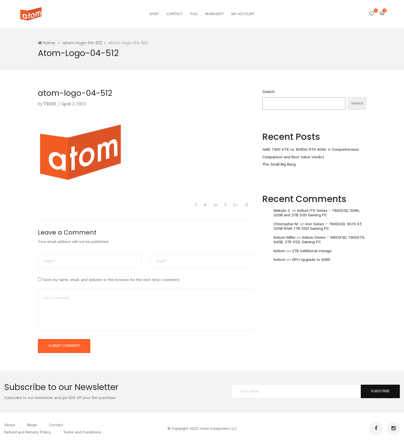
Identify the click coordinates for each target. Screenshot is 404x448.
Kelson (279, 251)
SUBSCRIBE (380, 391)
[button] (382, 13)
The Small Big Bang (279, 164)
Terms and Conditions (82, 432)
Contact (175, 14)
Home (46, 43)
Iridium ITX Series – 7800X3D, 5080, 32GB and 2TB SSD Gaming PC (317, 213)
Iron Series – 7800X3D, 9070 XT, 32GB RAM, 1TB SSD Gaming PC (318, 226)
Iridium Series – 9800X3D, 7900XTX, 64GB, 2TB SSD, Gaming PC (319, 240)
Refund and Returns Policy (27, 432)
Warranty (214, 14)
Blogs (32, 425)
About (9, 425)
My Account (242, 14)
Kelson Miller (284, 237)
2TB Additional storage (312, 251)
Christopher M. (286, 224)
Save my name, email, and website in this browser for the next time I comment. (111, 279)
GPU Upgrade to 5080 (311, 259)
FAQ (193, 14)
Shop (154, 14)
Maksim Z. (282, 210)
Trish (49, 103)
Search (268, 91)
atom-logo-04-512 (82, 43)
